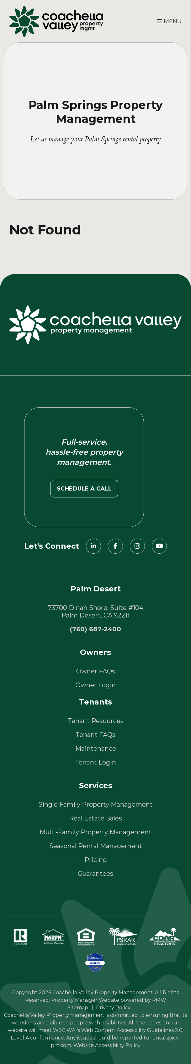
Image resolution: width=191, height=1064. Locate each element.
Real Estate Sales (95, 818)
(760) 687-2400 (95, 629)
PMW (159, 1000)
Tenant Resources (96, 721)
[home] (56, 20)
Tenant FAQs (95, 734)
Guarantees (95, 873)
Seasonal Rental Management (95, 846)
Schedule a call (84, 488)
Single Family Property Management (95, 804)
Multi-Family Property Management (95, 832)
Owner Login (96, 685)
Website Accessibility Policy (107, 1045)
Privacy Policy (113, 1008)
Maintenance (95, 748)
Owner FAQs (95, 671)
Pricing (95, 860)
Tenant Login (95, 762)
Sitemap (77, 1008)
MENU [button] (169, 21)
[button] (93, 546)
